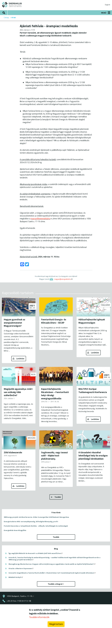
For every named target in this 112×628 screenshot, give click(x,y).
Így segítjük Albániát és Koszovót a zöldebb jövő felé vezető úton (36, 553)
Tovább (58, 497)
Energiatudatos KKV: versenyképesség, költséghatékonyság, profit (31, 521)
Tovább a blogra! (56, 583)
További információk (39, 617)
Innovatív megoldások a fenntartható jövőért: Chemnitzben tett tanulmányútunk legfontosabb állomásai (52, 573)
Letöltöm (20, 358)
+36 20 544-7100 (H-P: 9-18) (19, 600)
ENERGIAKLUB (12, 5)
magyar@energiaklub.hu (41, 218)
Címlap (6, 17)
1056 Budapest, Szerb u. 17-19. (20, 596)
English (107, 4)
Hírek (13, 17)
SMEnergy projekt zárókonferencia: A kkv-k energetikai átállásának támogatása (36, 517)
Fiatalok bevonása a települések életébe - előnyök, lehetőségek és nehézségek (36, 526)
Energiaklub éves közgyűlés (15, 530)
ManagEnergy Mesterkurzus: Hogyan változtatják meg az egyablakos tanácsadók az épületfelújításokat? (52, 564)
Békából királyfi (16, 577)
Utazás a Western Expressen (21, 568)
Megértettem (56, 624)
